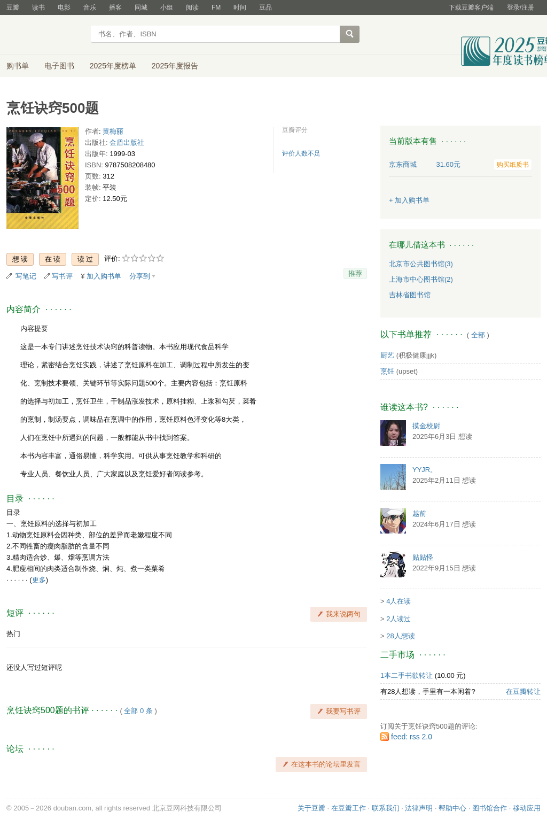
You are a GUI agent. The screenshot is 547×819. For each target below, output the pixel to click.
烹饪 (387, 371)
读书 (38, 7)
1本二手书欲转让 (406, 675)
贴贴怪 (422, 557)
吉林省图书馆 (410, 295)
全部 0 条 (138, 711)
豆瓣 (12, 7)
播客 (115, 7)
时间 (239, 7)
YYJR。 (424, 470)
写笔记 (25, 276)
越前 (419, 513)
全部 (478, 335)
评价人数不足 (301, 153)
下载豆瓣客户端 (471, 7)
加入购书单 (104, 276)
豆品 (265, 7)
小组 (166, 7)
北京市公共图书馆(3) (421, 264)
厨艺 (387, 355)
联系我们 (386, 808)
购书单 (17, 65)
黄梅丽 (113, 131)
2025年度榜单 (113, 65)
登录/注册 (520, 7)
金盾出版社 (127, 142)
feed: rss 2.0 (411, 736)
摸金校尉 (426, 426)
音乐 (89, 7)
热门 (13, 634)
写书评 (62, 276)
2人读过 (398, 619)
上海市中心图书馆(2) (421, 279)
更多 (39, 580)
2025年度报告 (175, 65)
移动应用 (527, 808)
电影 (64, 7)
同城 (141, 7)
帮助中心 (452, 808)
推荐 (355, 273)
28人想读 (400, 636)
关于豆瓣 (311, 808)
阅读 (192, 7)
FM (216, 7)
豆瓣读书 (45, 35)
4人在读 (398, 601)
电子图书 (59, 65)
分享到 (139, 276)
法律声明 (419, 808)
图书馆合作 (489, 808)
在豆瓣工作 (348, 808)
